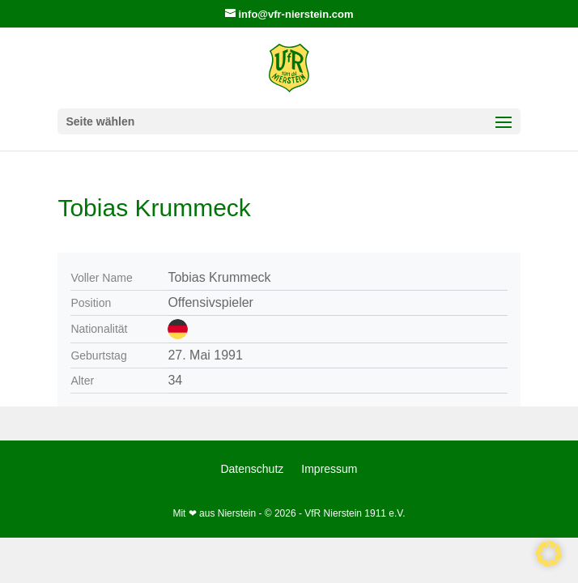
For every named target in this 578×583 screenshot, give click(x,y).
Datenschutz (251, 469)
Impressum (329, 469)
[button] (549, 554)
